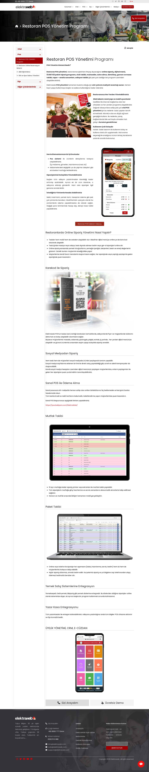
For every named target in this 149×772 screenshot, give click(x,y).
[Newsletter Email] (117, 744)
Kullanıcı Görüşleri (83, 744)
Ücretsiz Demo (127, 7)
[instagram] (113, 1)
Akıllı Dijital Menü (24, 72)
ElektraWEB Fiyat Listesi (85, 732)
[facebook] (119, 1)
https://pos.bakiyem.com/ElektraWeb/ (62, 405)
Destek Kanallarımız (84, 740)
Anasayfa (79, 728)
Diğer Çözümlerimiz (104, 7)
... (25, 738)
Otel (77, 7)
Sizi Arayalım (138, 18)
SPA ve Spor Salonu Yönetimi (28, 76)
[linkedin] (125, 1)
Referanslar (80, 736)
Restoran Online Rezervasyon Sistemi (28, 67)
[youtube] (122, 1)
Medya (117, 7)
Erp (91, 7)
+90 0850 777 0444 (25, 1)
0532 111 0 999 (53, 739)
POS (84, 7)
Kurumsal (69, 7)
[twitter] (116, 1)
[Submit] (117, 748)
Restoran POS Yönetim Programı (26, 60)
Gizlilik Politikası (82, 748)
